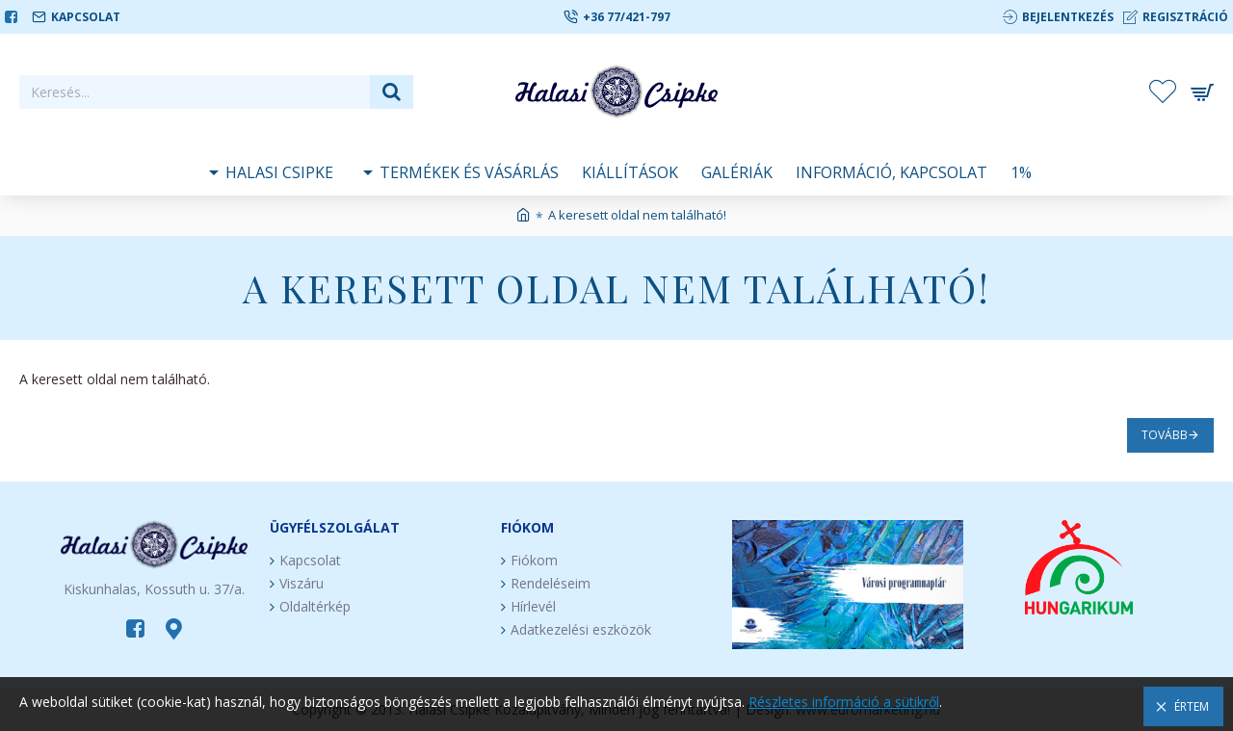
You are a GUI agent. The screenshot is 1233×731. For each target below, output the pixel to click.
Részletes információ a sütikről (843, 701)
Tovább (1164, 435)
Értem (1191, 706)
